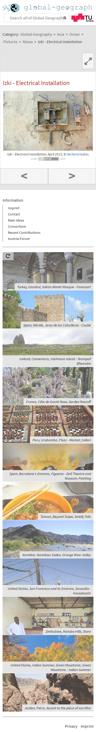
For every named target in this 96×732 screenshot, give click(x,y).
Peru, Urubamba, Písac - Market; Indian (62, 440)
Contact (14, 214)
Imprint (13, 208)
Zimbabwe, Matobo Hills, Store (68, 631)
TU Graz (82, 18)
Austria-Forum (19, 238)
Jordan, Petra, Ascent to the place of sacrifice (58, 708)
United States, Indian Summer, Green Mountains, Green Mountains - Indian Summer (50, 667)
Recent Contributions (24, 232)
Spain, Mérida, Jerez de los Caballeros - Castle (57, 325)
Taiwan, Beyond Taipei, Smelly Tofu (65, 516)
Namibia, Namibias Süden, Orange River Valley (56, 555)
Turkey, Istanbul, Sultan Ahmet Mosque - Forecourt (54, 287)
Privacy (71, 726)
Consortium (17, 226)
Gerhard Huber (77, 154)
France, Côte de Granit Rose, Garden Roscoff (58, 401)
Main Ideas (16, 220)
